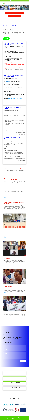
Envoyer (23, 360)
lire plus (5, 172)
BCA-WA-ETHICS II (8, 286)
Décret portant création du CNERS (10, 51)
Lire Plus (6, 38)
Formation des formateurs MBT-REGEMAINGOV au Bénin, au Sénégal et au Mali (14, 189)
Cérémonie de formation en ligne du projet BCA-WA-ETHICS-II (14, 258)
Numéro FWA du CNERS (8, 56)
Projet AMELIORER (8, 312)
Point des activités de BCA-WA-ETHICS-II (12, 230)
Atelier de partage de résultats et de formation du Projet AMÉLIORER (14, 203)
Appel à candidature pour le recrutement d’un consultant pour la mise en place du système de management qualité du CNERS (14, 178)
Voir (4, 81)
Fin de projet (14, 373)
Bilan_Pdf (14, 379)
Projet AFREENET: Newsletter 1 (9, 60)
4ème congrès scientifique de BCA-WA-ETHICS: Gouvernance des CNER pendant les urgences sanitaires (14, 168)
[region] (14, 7)
